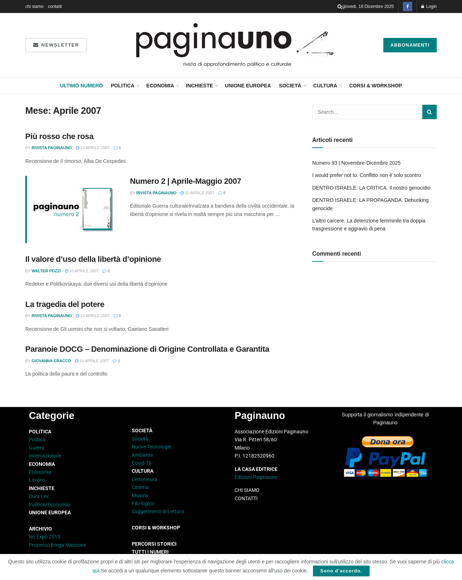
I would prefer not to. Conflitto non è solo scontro (366, 175)
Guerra (36, 448)
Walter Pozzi (46, 271)
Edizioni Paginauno (257, 477)
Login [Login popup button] (429, 6)
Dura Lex (39, 496)
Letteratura (144, 479)
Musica (140, 495)
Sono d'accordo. (341, 570)
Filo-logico (143, 503)
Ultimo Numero (81, 85)
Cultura (325, 85)
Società (290, 85)
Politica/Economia (49, 504)
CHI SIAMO (247, 490)
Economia (160, 85)
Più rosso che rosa (59, 136)
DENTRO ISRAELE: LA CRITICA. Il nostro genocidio (371, 188)
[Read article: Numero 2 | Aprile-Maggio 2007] (72, 209)
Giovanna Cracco (51, 361)
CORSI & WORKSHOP (375, 85)
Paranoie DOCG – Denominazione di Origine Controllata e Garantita (147, 349)
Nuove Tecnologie (151, 447)
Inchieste (199, 85)
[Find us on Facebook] (407, 6)
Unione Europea (248, 85)
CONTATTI (246, 498)
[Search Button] (339, 6)
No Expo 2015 (44, 537)
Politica (122, 85)
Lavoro (37, 480)
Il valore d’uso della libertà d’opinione (93, 259)
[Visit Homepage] (235, 45)
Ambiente (142, 455)
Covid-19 (142, 463)
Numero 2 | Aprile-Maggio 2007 (185, 181)
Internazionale (45, 456)
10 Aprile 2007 (92, 148)
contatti (55, 6)
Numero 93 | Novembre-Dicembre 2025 (356, 163)
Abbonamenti (410, 45)
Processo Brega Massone (57, 545)
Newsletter (56, 45)
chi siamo (34, 6)
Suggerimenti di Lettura (158, 511)
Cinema (140, 487)
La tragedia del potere (64, 304)
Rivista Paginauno (52, 148)
